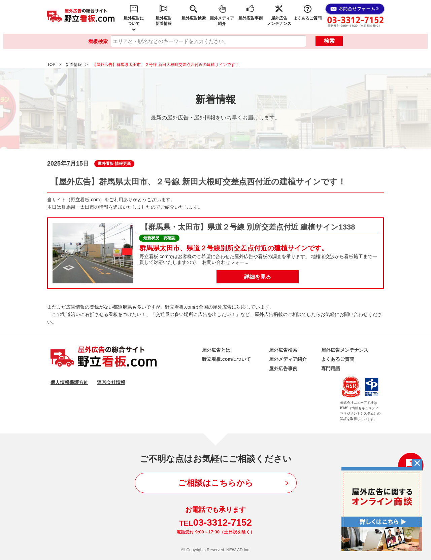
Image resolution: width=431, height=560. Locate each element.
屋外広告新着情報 (164, 21)
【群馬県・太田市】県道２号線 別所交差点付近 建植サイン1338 (248, 227)
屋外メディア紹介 (222, 21)
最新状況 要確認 (159, 238)
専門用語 (330, 368)
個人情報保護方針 (69, 382)
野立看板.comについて (226, 359)
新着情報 (74, 64)
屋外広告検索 (193, 18)
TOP (51, 64)
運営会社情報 (111, 382)
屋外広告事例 (250, 18)
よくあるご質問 (307, 18)
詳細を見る (257, 277)
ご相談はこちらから (215, 482)
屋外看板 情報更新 (114, 163)
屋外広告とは (216, 350)
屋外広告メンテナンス (279, 21)
